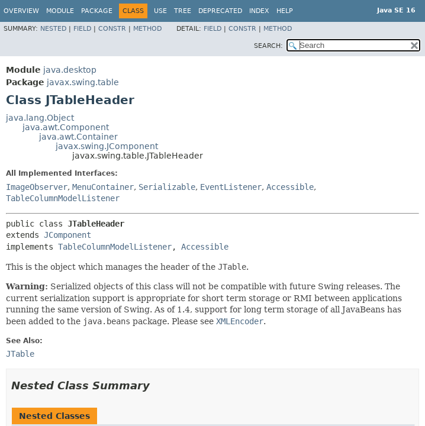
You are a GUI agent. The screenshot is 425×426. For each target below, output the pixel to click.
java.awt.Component (65, 127)
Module (60, 11)
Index (259, 11)
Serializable (167, 187)
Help (284, 11)
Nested (53, 29)
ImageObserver (36, 187)
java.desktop (69, 70)
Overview (21, 11)
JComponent (67, 235)
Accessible (290, 187)
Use (160, 11)
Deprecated (220, 11)
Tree (182, 11)
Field (82, 29)
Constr (112, 29)
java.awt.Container (78, 136)
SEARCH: (268, 46)
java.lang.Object (40, 117)
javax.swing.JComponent (107, 146)
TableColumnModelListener (63, 198)
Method (147, 29)
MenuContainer (103, 187)
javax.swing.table (83, 82)
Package (96, 11)
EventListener (231, 187)
